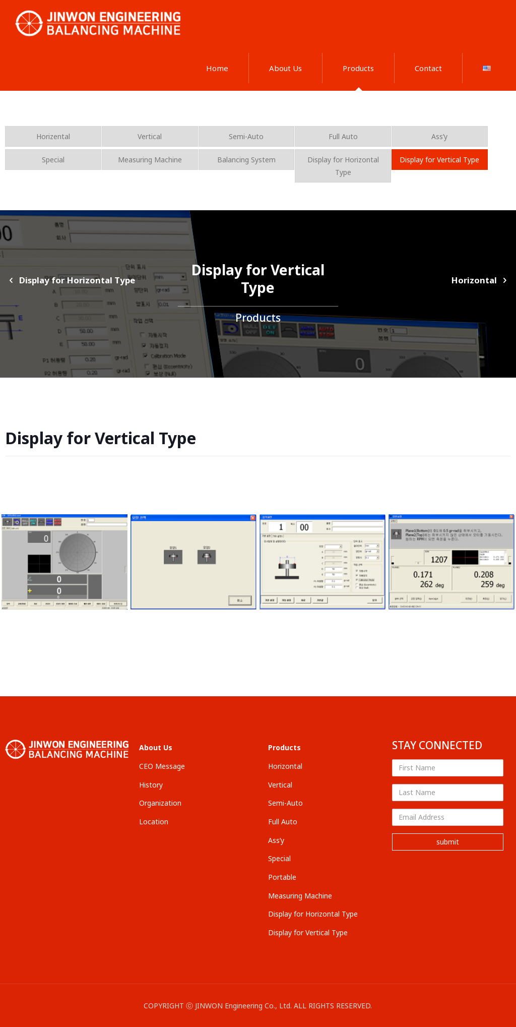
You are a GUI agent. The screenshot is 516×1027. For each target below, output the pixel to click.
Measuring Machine (150, 159)
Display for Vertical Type (439, 159)
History (151, 785)
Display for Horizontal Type (343, 166)
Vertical (150, 136)
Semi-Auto (246, 136)
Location (153, 821)
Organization (160, 803)
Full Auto (343, 136)
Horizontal (481, 280)
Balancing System (246, 159)
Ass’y (439, 136)
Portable (282, 877)
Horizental (53, 136)
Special (53, 159)
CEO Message (162, 766)
